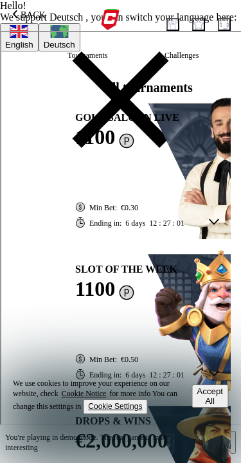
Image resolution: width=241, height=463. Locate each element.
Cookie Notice (84, 393)
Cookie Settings (115, 406)
